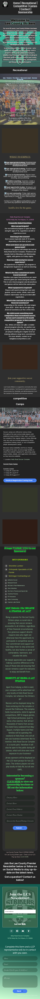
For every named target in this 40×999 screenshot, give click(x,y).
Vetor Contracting (13, 599)
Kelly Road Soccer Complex (20, 459)
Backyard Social (12, 583)
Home (16, 2)
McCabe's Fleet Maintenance (16, 585)
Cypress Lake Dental (14, 602)
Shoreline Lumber (16, 566)
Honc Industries (12, 588)
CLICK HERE (14, 781)
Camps (33, 5)
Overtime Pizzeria (13, 594)
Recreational (29, 2)
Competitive (20, 5)
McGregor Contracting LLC (19, 576)
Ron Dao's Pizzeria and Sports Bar (18, 591)
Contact (25, 9)
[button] (20, 480)
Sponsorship (25, 12)
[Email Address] (20, 911)
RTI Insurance (12, 596)
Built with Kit (20, 924)
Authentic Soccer (12, 580)
